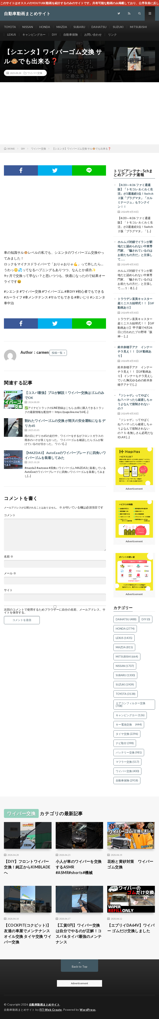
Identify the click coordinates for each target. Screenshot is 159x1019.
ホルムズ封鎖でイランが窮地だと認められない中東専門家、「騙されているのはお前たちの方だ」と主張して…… (135, 250)
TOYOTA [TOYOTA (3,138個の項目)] (125, 693)
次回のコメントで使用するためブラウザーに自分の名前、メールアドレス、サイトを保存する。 (54, 611)
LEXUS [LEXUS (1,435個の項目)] (124, 638)
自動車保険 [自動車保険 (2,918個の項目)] (127, 780)
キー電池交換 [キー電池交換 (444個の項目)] (129, 724)
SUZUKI (118, 27)
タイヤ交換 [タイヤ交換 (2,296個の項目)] (127, 733)
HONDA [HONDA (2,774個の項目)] (125, 628)
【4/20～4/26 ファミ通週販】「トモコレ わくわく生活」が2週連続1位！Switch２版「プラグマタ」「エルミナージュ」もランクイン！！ (135, 195)
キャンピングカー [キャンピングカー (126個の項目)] (130, 715)
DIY (54, 34)
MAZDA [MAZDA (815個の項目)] (124, 647)
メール (10, 573)
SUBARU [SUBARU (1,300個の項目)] (125, 675)
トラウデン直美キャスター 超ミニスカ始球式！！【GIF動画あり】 (136, 303)
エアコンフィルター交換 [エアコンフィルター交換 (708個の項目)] (132, 704)
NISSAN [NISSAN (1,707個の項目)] (125, 666)
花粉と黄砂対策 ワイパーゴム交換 (130, 864)
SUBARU (79, 27)
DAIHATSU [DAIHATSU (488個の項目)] (126, 619)
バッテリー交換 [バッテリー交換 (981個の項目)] (129, 752)
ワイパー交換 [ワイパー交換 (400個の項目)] (127, 771)
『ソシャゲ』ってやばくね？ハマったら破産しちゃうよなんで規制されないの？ (135, 402)
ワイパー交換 (34, 73)
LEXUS (11, 34)
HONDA (44, 27)
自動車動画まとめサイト (44, 1004)
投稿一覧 (57, 352)
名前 (8, 556)
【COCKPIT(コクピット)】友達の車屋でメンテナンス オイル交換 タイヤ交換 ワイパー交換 (27, 933)
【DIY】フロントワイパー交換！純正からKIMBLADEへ (27, 867)
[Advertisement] (79, 113)
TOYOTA (10, 27)
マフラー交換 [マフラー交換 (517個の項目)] (127, 761)
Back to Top (79, 966)
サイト (8, 590)
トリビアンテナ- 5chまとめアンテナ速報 (133, 172)
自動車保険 (70, 34)
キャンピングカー (34, 34)
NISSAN (27, 27)
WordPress (88, 1009)
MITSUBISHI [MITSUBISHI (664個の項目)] (127, 656)
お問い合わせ (93, 34)
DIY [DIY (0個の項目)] (146, 619)
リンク (112, 34)
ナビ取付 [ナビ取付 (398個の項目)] (125, 743)
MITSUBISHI (138, 27)
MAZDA (62, 27)
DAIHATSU (99, 27)
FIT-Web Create (51, 1009)
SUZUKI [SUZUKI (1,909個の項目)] (125, 684)
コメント (10, 515)
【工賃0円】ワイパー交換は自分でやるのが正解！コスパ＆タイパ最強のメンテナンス (79, 933)
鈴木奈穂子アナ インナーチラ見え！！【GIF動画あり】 (135, 351)
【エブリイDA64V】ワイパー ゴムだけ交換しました (130, 928)
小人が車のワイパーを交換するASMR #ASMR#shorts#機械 (79, 867)
